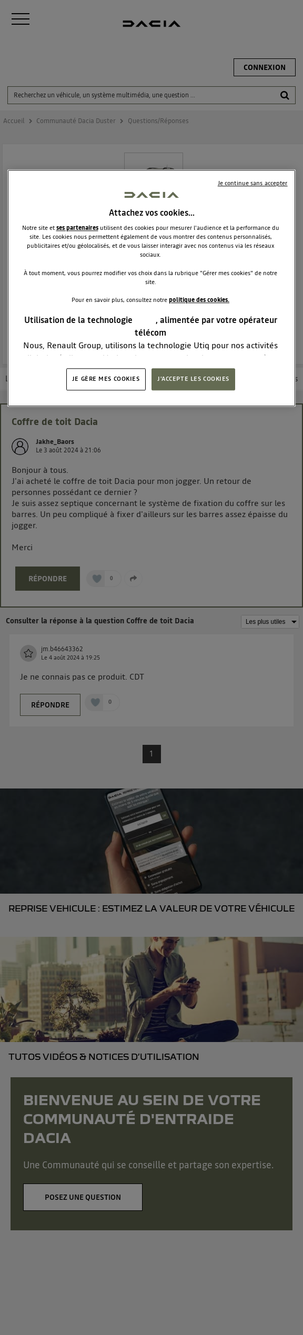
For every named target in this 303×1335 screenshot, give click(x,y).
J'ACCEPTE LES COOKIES (193, 379)
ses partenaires (77, 228)
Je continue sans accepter (253, 183)
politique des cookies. (199, 300)
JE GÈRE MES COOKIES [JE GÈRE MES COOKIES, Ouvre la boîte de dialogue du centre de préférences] (106, 379)
